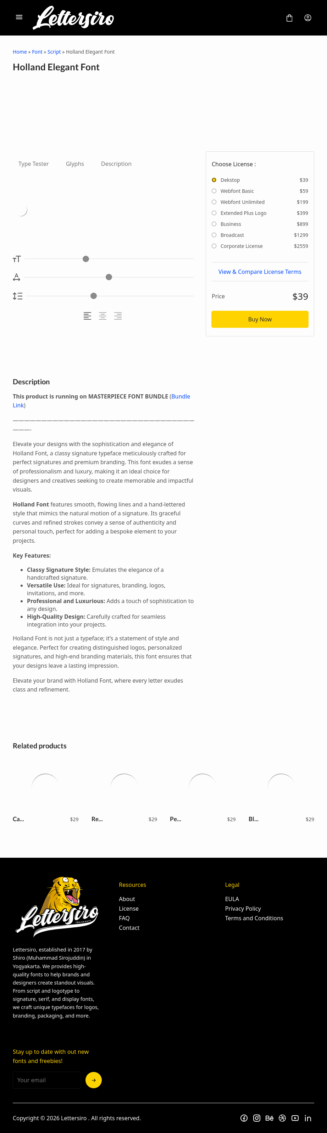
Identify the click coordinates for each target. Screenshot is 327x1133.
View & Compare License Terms (259, 272)
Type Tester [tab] (33, 164)
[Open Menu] (19, 17)
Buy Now (260, 319)
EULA (232, 899)
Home (20, 51)
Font (37, 51)
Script (54, 51)
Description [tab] (116, 164)
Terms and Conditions (254, 918)
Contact (129, 928)
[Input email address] (47, 1080)
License (129, 908)
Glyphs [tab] (75, 164)
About (127, 899)
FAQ (124, 918)
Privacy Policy (243, 908)
